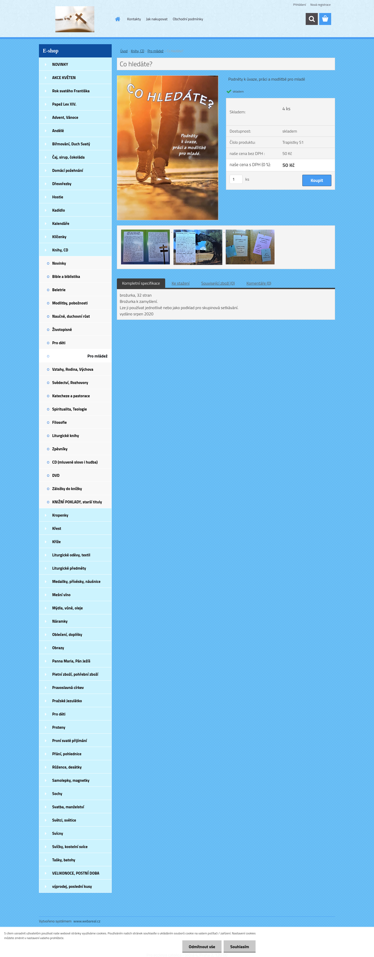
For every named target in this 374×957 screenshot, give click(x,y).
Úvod (124, 51)
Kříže (56, 542)
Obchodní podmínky (188, 19)
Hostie (57, 197)
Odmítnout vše (202, 946)
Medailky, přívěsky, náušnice (76, 581)
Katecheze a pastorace (71, 396)
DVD (55, 475)
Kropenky (60, 515)
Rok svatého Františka (71, 91)
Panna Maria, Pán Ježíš (71, 661)
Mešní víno (61, 595)
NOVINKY (60, 64)
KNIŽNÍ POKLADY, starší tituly (77, 502)
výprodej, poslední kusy (72, 886)
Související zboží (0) (218, 283)
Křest (56, 528)
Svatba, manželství (68, 807)
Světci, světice (64, 820)
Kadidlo (58, 210)
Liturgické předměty (69, 568)
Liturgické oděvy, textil (71, 555)
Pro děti (58, 343)
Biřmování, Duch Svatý (71, 144)
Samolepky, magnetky (70, 780)
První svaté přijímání (69, 741)
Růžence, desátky (67, 767)
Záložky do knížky (67, 489)
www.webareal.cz (87, 921)
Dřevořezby (61, 184)
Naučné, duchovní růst (71, 316)
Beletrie (58, 290)
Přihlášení (299, 4)
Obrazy (58, 648)
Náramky (60, 621)
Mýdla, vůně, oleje (67, 608)
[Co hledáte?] (167, 78)
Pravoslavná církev (68, 688)
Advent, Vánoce (65, 117)
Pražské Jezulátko (67, 701)
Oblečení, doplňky (67, 634)
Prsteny (58, 727)
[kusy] (236, 179)
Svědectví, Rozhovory (70, 383)
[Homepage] (117, 19)
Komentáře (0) (258, 283)
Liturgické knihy (65, 436)
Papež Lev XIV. (64, 104)
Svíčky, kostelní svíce (70, 847)
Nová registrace (320, 4)
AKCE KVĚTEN (64, 78)
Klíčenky (59, 237)
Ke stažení (181, 283)
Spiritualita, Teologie (69, 409)
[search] (312, 19)
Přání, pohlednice (66, 754)
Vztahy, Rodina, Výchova (72, 369)
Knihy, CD (60, 250)
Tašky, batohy (63, 860)
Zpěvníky (60, 449)
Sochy (57, 794)
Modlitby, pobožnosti (70, 303)
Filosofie (59, 422)
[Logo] (74, 19)
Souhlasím (239, 946)
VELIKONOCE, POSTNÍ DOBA (75, 873)
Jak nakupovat (157, 19)
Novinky (59, 263)
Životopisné (62, 330)
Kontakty (134, 19)
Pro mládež (97, 356)
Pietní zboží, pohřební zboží (75, 674)
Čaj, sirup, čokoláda (68, 157)
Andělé (58, 131)
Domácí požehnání (67, 170)
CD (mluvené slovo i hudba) (75, 462)
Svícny (57, 833)
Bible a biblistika (66, 276)
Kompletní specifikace (141, 283)
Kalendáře (60, 223)
